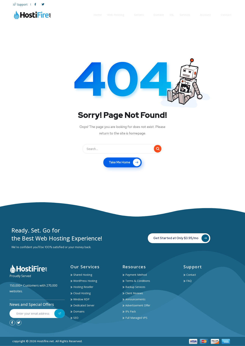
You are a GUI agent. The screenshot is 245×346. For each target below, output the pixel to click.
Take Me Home (125, 162)
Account (207, 15)
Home (98, 15)
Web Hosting (118, 15)
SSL (172, 15)
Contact (226, 15)
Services (187, 15)
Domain (159, 15)
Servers (141, 15)
